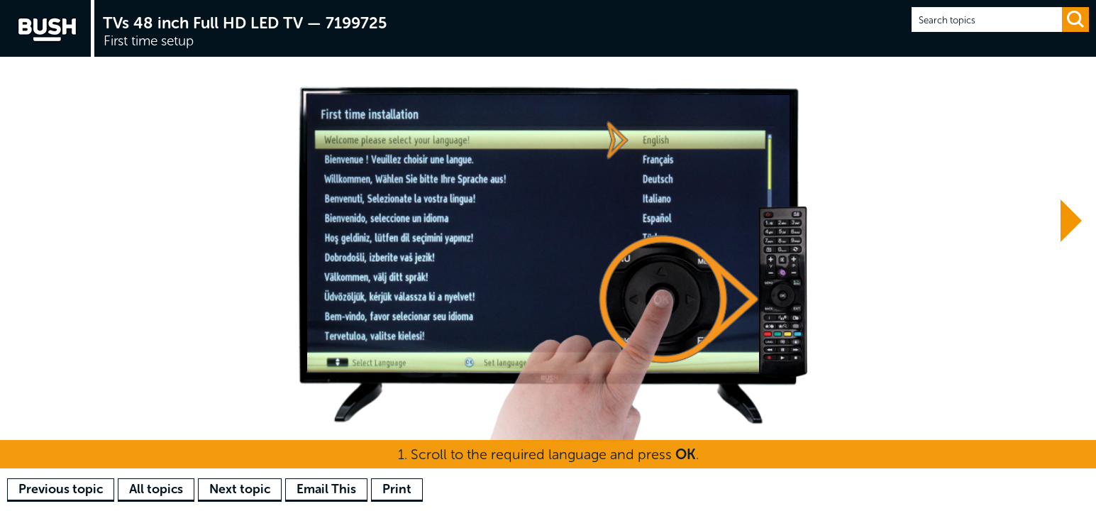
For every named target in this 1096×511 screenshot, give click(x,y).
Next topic (239, 489)
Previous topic (60, 489)
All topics (156, 489)
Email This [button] (326, 489)
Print (396, 489)
